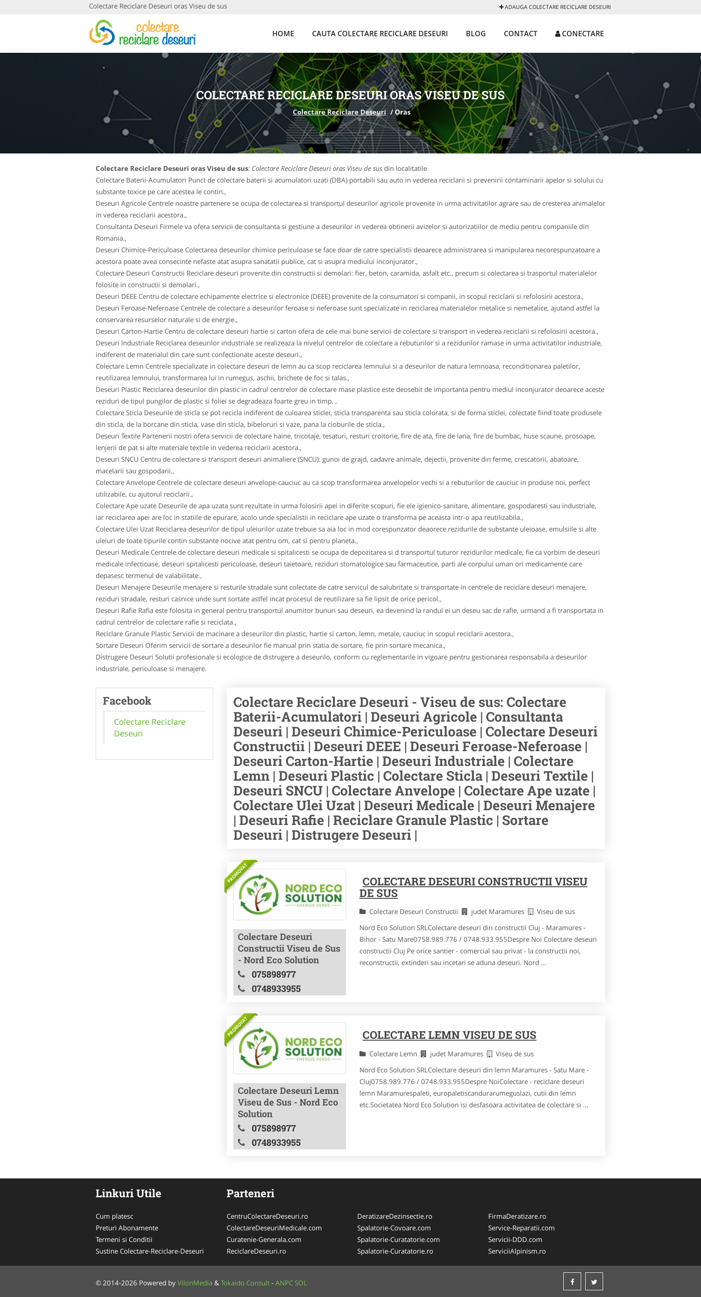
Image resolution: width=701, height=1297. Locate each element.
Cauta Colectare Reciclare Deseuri (380, 33)
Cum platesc (114, 1216)
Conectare (579, 33)
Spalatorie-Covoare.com (394, 1227)
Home (283, 33)
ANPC (284, 1282)
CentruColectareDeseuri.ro (267, 1216)
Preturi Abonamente (127, 1227)
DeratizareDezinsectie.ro (394, 1216)
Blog (476, 33)
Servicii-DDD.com (515, 1239)
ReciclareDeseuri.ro (256, 1250)
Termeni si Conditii (124, 1239)
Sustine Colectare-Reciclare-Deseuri (150, 1250)
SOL (301, 1282)
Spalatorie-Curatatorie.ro (395, 1250)
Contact (520, 33)
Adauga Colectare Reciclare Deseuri (555, 7)
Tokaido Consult (245, 1282)
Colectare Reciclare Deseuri (339, 111)
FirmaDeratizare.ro (517, 1216)
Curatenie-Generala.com (264, 1239)
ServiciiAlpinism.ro (517, 1250)
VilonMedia (194, 1282)
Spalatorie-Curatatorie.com (398, 1239)
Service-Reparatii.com (521, 1227)
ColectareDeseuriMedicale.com (274, 1227)
